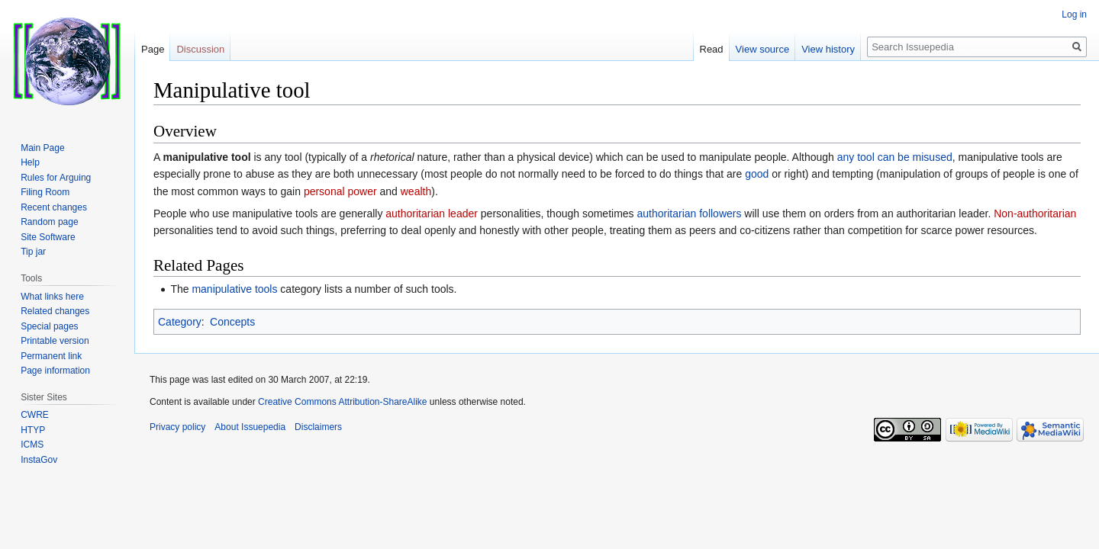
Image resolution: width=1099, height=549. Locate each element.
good (757, 174)
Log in (1074, 14)
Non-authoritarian (1035, 213)
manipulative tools (234, 289)
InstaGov (39, 459)
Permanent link (51, 356)
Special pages (49, 326)
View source (763, 49)
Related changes (55, 311)
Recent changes (54, 207)
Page (152, 49)
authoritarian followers (689, 213)
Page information (55, 370)
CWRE (35, 414)
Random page (49, 222)
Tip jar (33, 251)
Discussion (200, 49)
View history (828, 49)
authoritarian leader (431, 213)
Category (179, 322)
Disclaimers (318, 427)
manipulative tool (206, 157)
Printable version (55, 341)
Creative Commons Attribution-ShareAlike (342, 401)
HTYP (33, 430)
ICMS (32, 444)
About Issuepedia (249, 427)
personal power (340, 191)
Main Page (42, 148)
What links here (52, 296)
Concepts (232, 322)
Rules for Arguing (56, 177)
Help (30, 162)
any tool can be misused (894, 157)
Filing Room (45, 192)
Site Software (48, 237)
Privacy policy (177, 427)
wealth (416, 191)
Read (712, 49)
